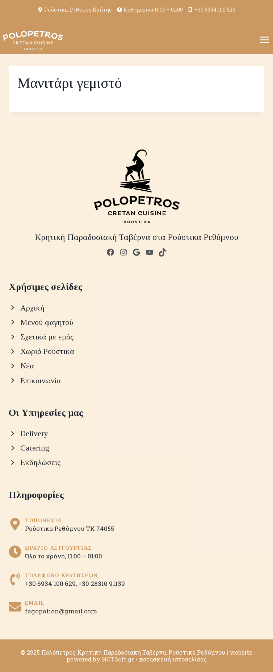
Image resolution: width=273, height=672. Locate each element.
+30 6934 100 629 (211, 9)
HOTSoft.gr (118, 659)
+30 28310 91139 (101, 583)
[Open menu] (264, 39)
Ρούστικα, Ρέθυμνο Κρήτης (75, 9)
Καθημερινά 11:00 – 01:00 (150, 9)
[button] (14, 657)
